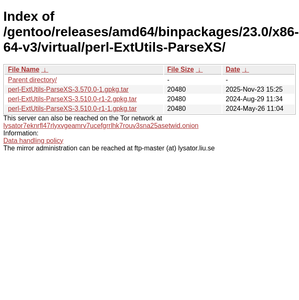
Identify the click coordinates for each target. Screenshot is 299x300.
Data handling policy (33, 140)
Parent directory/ (32, 79)
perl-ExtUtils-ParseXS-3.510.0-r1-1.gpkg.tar (72, 108)
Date (233, 69)
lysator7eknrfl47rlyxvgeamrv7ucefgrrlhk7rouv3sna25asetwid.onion (101, 125)
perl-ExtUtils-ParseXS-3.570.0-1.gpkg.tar (68, 89)
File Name (24, 69)
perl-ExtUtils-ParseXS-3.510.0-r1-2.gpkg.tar (72, 98)
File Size (180, 69)
